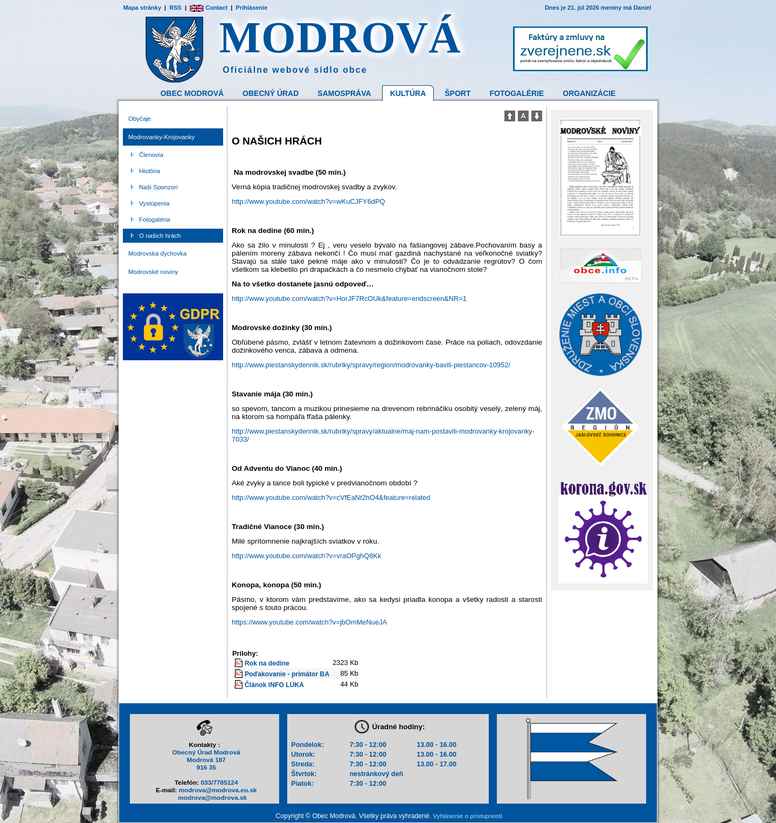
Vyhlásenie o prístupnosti (467, 816)
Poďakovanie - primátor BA (287, 674)
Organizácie (589, 93)
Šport (457, 93)
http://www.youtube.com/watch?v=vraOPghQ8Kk (306, 556)
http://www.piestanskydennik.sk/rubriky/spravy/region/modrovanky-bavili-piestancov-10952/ (371, 365)
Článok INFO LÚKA (274, 685)
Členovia (151, 155)
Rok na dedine (267, 663)
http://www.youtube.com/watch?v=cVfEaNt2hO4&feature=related (331, 497)
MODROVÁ (340, 37)
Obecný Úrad (270, 93)
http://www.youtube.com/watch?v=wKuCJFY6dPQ (308, 201)
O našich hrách (160, 235)
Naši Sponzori (158, 187)
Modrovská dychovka (157, 253)
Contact (208, 7)
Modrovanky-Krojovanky (161, 137)
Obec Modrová (192, 93)
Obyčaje (139, 118)
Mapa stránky (142, 7)
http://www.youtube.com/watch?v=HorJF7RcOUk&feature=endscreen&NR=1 (349, 298)
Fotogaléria (154, 219)
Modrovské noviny (153, 272)
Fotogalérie (517, 93)
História (149, 171)
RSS (175, 7)
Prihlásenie (252, 7)
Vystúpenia (154, 203)
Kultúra (408, 93)
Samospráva (344, 93)
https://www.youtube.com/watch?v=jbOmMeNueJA (309, 622)
